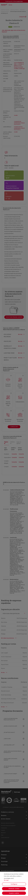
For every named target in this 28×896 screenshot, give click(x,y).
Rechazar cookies (14, 888)
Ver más (6, 880)
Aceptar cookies (14, 893)
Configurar (14, 884)
